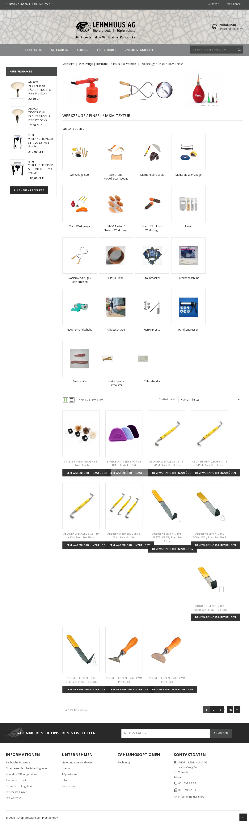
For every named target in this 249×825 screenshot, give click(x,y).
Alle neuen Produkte (29, 190)
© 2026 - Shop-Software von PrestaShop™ (32, 817)
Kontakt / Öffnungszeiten (21, 774)
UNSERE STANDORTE (139, 50)
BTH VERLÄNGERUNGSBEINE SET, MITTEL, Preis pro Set (43, 167)
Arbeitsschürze (116, 329)
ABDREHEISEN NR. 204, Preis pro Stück (167, 680)
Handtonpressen (188, 329)
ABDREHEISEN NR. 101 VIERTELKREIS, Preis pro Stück (167, 537)
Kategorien (59, 50)
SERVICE (82, 50)
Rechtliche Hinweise (18, 762)
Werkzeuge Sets (80, 174)
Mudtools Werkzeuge (188, 174)
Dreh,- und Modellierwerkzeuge (115, 176)
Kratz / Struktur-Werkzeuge (152, 228)
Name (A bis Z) (210, 399)
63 (230, 709)
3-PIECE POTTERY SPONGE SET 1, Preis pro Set (124, 463)
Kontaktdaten (190, 754)
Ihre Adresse (13, 798)
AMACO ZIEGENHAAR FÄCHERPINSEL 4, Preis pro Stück (39, 114)
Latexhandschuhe (188, 278)
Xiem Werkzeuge (79, 226)
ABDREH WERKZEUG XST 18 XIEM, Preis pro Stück (209, 463)
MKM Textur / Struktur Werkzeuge (116, 228)
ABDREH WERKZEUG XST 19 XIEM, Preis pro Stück (81, 535)
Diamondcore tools (152, 174)
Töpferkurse (69, 774)
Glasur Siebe (116, 278)
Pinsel (188, 226)
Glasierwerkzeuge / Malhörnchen (79, 280)
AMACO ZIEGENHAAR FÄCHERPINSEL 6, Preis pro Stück (39, 87)
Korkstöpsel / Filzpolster (116, 383)
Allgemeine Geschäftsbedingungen (27, 768)
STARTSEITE (33, 50)
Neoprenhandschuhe (79, 329)
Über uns (67, 768)
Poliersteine (79, 381)
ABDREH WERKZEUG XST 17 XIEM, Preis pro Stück (167, 463)
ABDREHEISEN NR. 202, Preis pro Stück (124, 680)
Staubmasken (152, 278)
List (72, 400)
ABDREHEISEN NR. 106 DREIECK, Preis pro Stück (81, 680)
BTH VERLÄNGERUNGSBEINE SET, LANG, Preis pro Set (43, 140)
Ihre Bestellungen (16, 792)
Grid (65, 400)
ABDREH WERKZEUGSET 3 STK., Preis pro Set (124, 535)
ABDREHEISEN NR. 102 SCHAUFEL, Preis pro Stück (209, 535)
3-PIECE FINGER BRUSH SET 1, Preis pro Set (81, 463)
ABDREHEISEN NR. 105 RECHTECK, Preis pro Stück (210, 607)
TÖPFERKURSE (106, 50)
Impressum (69, 786)
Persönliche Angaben (19, 786)
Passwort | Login (16, 780)
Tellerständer (152, 381)
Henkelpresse (152, 329)
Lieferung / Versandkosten (78, 762)
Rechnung (124, 762)
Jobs (64, 780)
